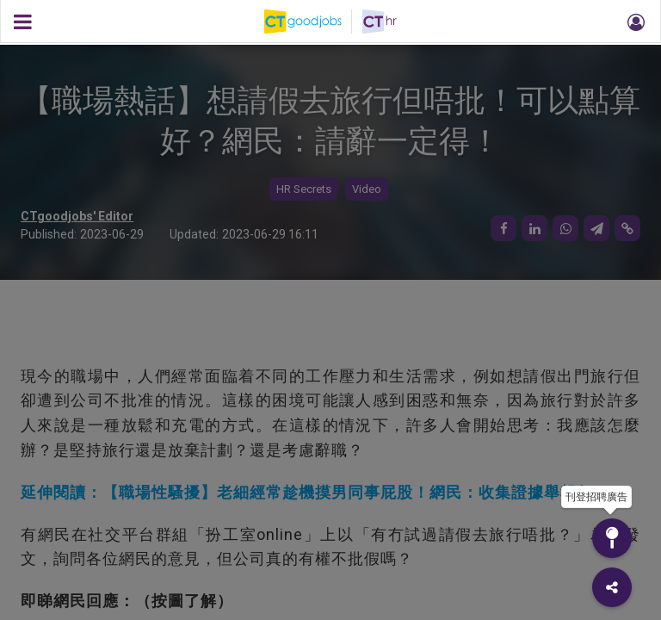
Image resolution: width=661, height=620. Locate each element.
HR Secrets (303, 189)
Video (366, 189)
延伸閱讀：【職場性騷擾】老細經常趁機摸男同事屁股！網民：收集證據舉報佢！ (315, 492)
